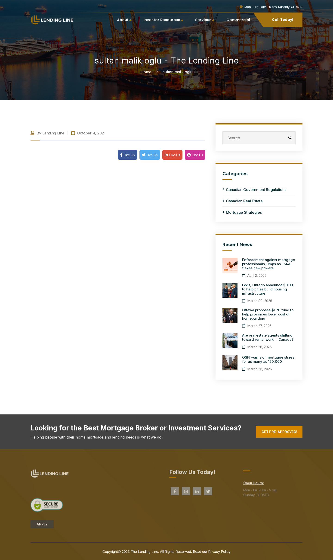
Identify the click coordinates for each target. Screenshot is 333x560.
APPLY (42, 526)
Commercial (238, 19)
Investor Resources (162, 19)
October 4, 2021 (88, 133)
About (123, 19)
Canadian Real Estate (244, 201)
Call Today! (282, 19)
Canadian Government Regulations (256, 189)
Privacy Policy (219, 551)
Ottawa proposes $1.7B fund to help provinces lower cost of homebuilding (267, 314)
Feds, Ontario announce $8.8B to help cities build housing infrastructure (267, 289)
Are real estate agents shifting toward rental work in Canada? (267, 337)
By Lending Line (47, 133)
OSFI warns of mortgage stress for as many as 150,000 (268, 359)
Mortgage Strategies (244, 212)
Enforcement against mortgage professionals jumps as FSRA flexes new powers (268, 264)
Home (147, 72)
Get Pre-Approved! (279, 432)
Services (203, 19)
